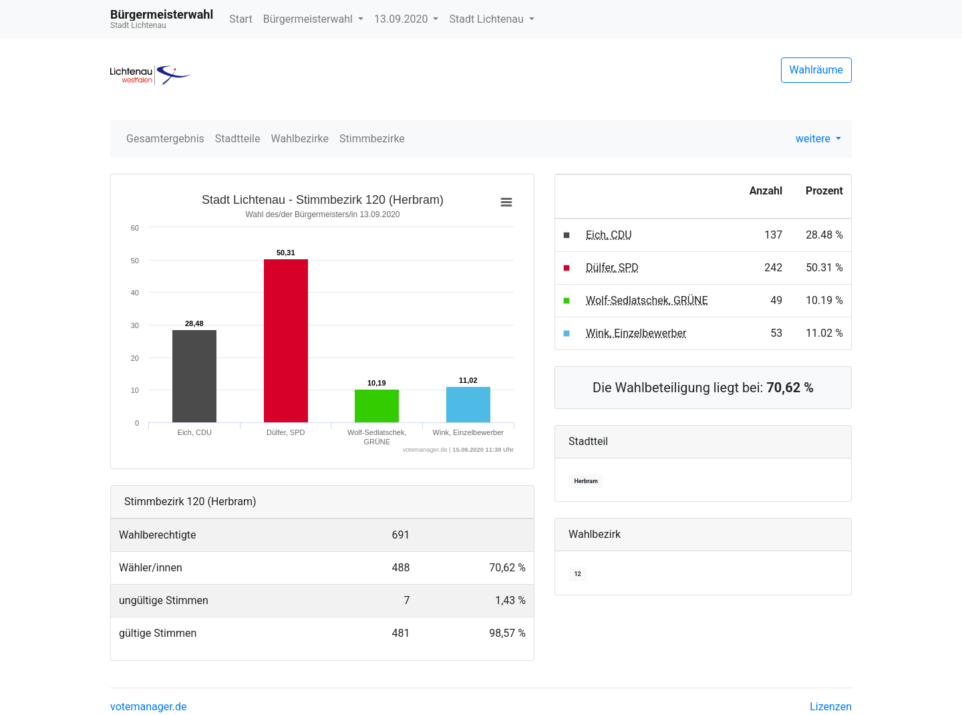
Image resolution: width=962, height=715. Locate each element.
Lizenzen (831, 706)
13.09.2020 (402, 19)
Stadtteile (238, 138)
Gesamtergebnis (165, 138)
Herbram (585, 481)
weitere (814, 138)
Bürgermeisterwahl (309, 19)
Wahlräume (817, 69)
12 (577, 574)
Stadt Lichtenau (487, 19)
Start (240, 19)
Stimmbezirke (372, 138)
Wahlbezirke (300, 138)
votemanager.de (148, 706)
